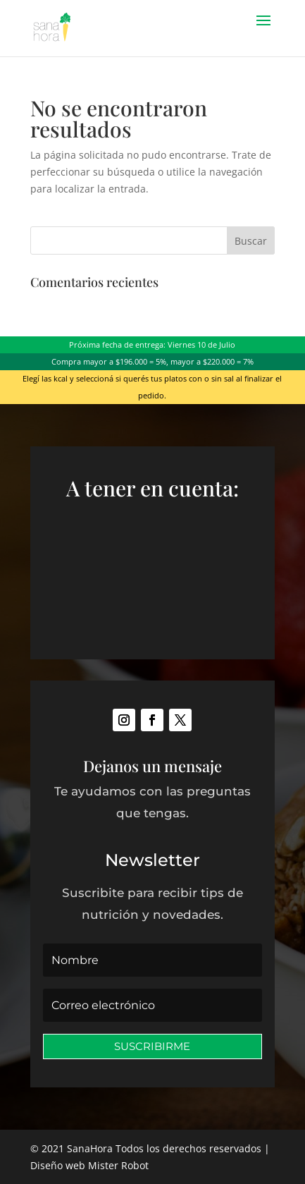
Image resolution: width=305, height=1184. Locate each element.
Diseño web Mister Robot (89, 1165)
